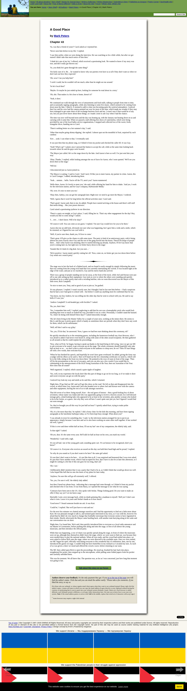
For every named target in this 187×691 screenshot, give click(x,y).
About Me (47, 4)
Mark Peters (74, 7)
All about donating (43, 2)
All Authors (63, 7)
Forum (98, 4)
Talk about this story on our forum (93, 568)
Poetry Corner (153, 2)
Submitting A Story (121, 2)
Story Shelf (56, 2)
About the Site (88, 4)
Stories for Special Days (70, 2)
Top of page (13, 623)
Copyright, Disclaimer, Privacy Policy (38, 627)
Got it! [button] (179, 687)
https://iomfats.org (15, 627)
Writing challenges (89, 2)
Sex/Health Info (166, 2)
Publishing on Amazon (137, 2)
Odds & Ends (77, 4)
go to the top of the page (117, 578)
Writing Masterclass (104, 2)
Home (32, 2)
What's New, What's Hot (111, 4)
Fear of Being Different (61, 4)
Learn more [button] (123, 687)
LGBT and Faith (36, 4)
